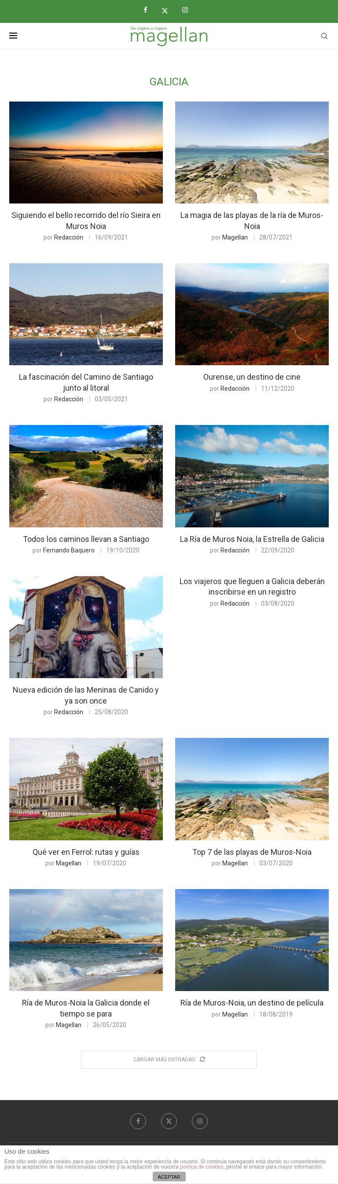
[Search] (324, 36)
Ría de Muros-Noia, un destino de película (251, 1002)
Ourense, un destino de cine (252, 376)
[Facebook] (148, 10)
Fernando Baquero (69, 550)
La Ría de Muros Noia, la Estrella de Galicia (252, 539)
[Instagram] (188, 10)
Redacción (68, 237)
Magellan (235, 237)
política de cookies (202, 1167)
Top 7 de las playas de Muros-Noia (252, 852)
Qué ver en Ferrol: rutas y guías (86, 852)
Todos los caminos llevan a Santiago (86, 539)
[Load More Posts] (169, 1060)
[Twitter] (168, 11)
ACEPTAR (169, 1177)
